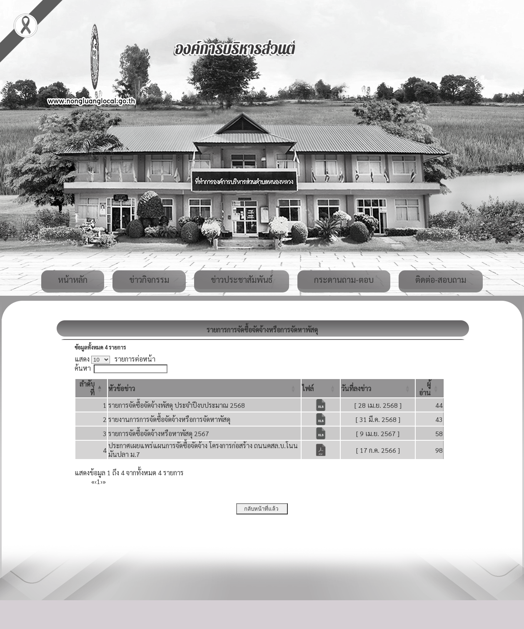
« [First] (93, 481)
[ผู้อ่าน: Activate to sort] (430, 388)
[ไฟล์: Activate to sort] (321, 388)
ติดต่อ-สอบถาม (440, 279)
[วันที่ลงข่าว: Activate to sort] (378, 388)
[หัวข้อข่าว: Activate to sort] (204, 388)
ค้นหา (83, 368)
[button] (121, 388)
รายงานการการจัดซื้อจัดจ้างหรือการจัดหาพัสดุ (169, 419)
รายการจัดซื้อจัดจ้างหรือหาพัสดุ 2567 (158, 433)
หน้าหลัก (72, 279)
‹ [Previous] (96, 481)
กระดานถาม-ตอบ (344, 279)
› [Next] (101, 481)
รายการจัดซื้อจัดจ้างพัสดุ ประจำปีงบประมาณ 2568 (176, 405)
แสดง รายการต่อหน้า (115, 358)
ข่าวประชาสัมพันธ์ (241, 279)
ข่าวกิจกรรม (149, 279)
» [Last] (104, 481)
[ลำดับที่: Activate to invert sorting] (91, 388)
